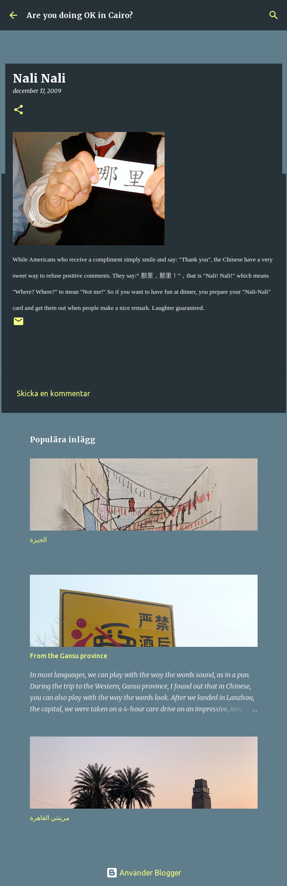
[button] (18, 110)
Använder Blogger (143, 872)
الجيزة (38, 539)
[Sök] (273, 15)
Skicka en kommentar (53, 393)
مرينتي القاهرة (50, 817)
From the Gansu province (68, 656)
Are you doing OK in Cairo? (80, 15)
